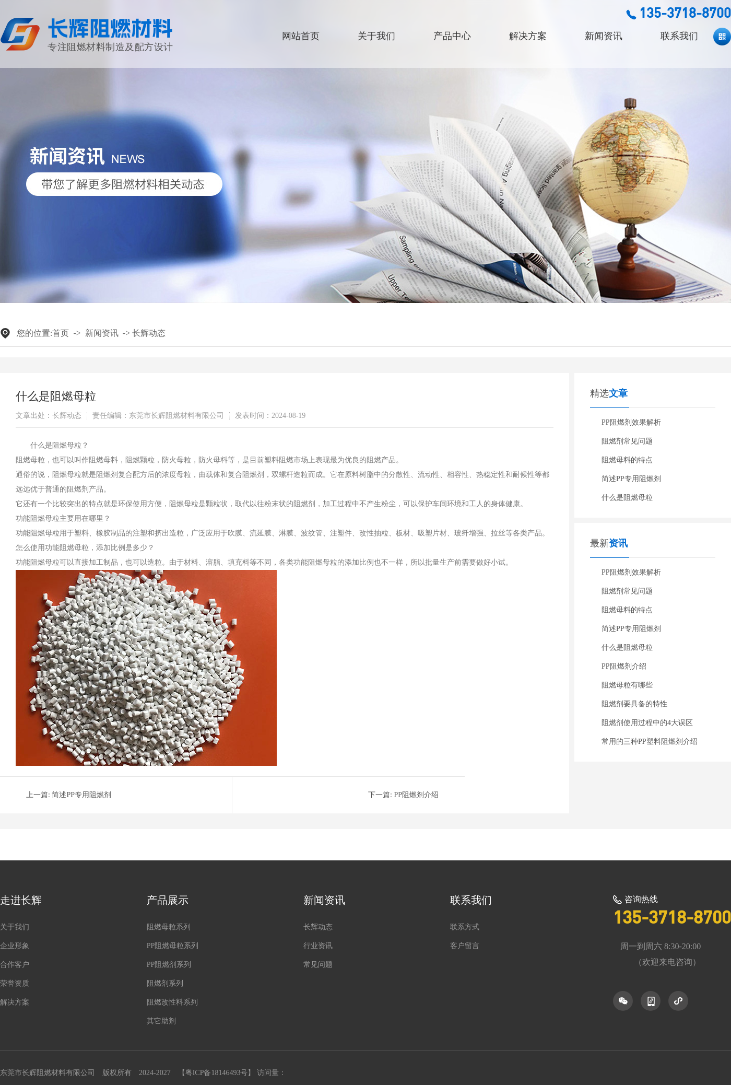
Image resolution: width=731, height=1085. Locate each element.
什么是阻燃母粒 (627, 497)
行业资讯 (318, 946)
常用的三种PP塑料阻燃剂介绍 (650, 741)
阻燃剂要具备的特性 (634, 704)
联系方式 (464, 927)
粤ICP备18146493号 (216, 1073)
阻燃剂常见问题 (627, 441)
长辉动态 (149, 333)
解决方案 (528, 36)
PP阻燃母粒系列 (173, 946)
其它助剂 (161, 1021)
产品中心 (452, 36)
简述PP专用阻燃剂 (81, 795)
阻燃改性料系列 (172, 1002)
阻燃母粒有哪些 (627, 685)
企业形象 (14, 946)
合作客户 (14, 965)
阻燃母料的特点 (627, 460)
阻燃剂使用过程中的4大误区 (647, 723)
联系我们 (679, 36)
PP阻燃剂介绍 (416, 795)
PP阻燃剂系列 (169, 965)
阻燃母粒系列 (169, 927)
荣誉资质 (14, 983)
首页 (60, 333)
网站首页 (301, 36)
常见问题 (318, 965)
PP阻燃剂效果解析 (631, 422)
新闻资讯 (603, 36)
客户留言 (464, 946)
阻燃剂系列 (165, 983)
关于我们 (376, 36)
